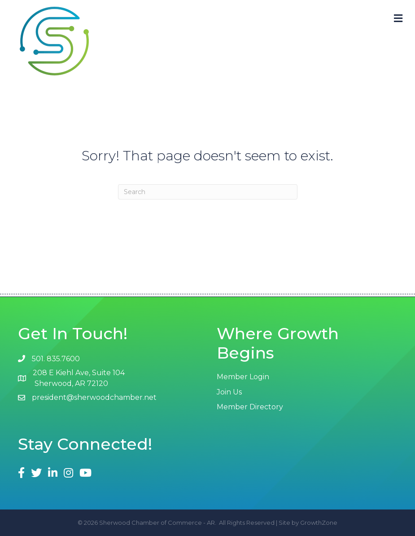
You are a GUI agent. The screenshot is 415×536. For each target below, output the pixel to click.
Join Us (229, 392)
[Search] (207, 191)
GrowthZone (318, 522)
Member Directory (250, 407)
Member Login (243, 376)
